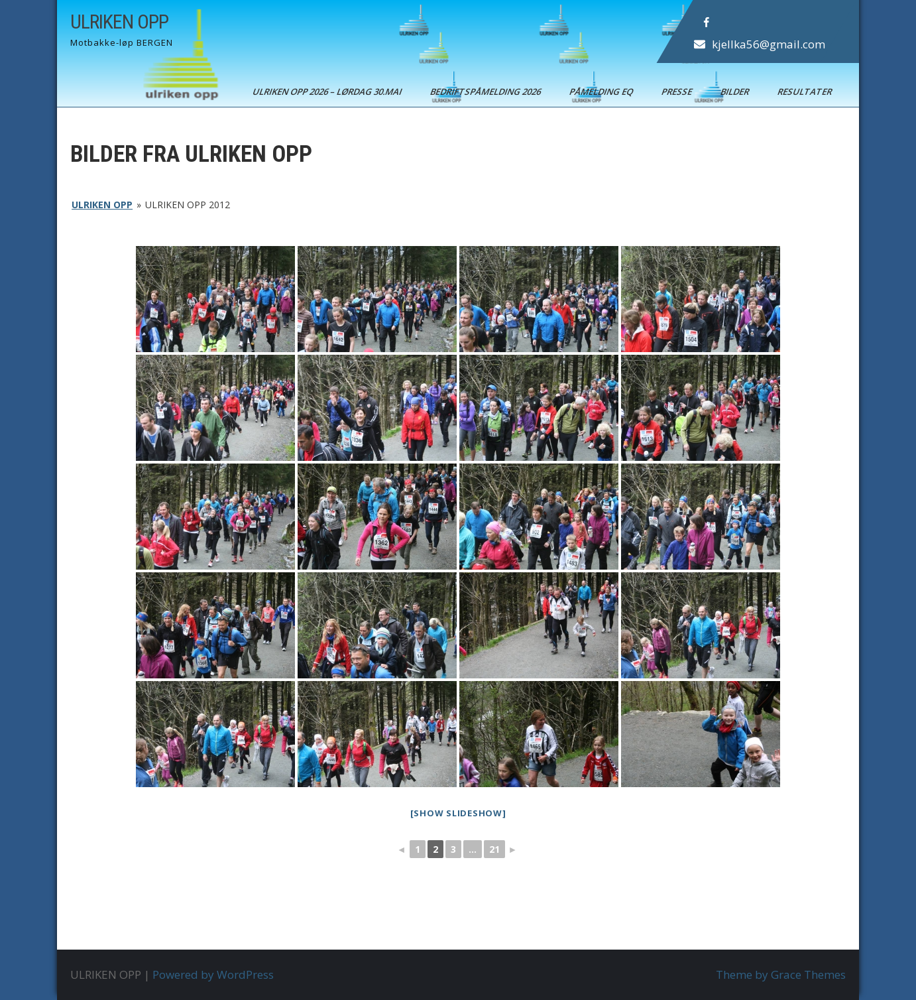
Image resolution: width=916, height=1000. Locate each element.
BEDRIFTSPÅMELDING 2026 (486, 91)
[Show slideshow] (458, 813)
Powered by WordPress (213, 974)
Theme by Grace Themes (781, 974)
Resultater (805, 91)
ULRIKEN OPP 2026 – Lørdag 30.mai (328, 91)
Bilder (735, 91)
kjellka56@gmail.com (768, 44)
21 (494, 849)
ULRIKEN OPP (119, 21)
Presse (677, 91)
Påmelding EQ (602, 91)
